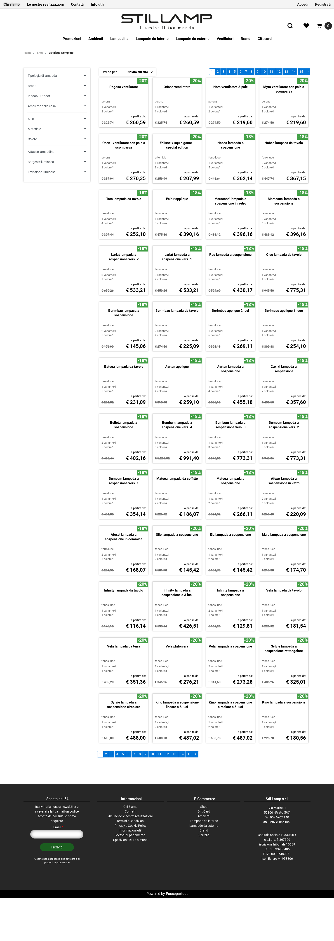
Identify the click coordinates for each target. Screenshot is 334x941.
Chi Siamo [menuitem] (130, 893)
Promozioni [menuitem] (72, 39)
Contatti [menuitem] (77, 4)
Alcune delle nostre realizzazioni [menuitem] (130, 903)
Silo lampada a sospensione (177, 621)
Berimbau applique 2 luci (230, 398)
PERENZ (105, 145)
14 (294, 71)
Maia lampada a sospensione (284, 621)
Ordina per (109, 72)
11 (271, 71)
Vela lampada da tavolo (283, 677)
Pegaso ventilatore (123, 130)
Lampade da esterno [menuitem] (192, 39)
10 (264, 71)
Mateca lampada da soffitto (177, 565)
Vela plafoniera (177, 733)
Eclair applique (177, 286)
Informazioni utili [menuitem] (130, 917)
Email (58, 913)
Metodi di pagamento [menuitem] (130, 922)
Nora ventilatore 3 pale (230, 130)
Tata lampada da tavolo (123, 286)
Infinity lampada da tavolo (123, 677)
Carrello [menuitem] (203, 922)
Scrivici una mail (280, 909)
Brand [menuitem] (245, 39)
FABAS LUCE (161, 636)
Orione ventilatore (177, 130)
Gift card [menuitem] (265, 39)
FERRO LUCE (214, 201)
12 (279, 71)
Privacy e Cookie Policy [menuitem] (130, 912)
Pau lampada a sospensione (230, 342)
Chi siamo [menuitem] (12, 4)
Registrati (323, 4)
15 (301, 71)
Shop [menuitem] (203, 893)
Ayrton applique (177, 454)
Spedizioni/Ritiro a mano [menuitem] (130, 926)
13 (286, 71)
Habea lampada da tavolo (284, 186)
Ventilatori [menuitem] (225, 39)
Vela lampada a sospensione (230, 733)
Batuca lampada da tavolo (123, 454)
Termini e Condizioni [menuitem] (130, 907)
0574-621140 (279, 904)
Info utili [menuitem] (97, 4)
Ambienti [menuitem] (95, 39)
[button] (57, 934)
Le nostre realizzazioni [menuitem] (45, 4)
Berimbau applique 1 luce (284, 398)
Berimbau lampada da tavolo (176, 398)
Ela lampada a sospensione (230, 621)
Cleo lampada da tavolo (283, 342)
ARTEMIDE (160, 201)
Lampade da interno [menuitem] (152, 39)
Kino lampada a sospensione (283, 789)
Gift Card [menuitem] (204, 898)
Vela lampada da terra (123, 733)
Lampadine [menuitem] (119, 39)
